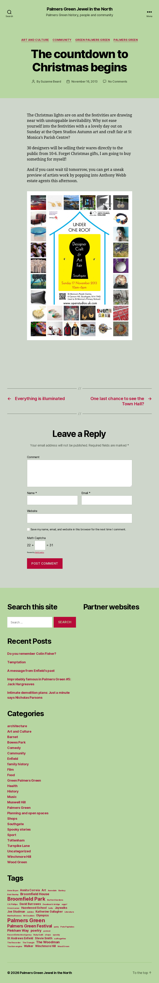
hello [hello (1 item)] (50, 908)
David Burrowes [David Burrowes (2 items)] (30, 904)
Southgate (15, 824)
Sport (11, 835)
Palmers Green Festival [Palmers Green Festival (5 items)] (29, 925)
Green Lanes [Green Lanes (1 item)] (13, 908)
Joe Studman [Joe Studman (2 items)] (16, 911)
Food (11, 775)
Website (32, 511)
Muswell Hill (16, 802)
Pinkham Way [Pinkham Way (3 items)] (18, 930)
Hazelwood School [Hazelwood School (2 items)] (34, 908)
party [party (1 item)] (56, 927)
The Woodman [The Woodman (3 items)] (48, 942)
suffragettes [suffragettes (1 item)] (60, 938)
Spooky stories (19, 829)
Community (62, 40)
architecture (17, 726)
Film (10, 769)
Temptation (16, 662)
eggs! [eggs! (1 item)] (64, 904)
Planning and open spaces (27, 813)
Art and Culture (35, 40)
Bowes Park (16, 742)
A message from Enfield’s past (31, 671)
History (13, 791)
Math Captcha (36, 538)
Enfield (12, 759)
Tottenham (16, 840)
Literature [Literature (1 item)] (69, 912)
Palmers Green (125, 40)
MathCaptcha (39, 552)
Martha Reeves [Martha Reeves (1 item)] (14, 916)
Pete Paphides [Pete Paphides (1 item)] (67, 927)
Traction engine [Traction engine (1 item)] (14, 946)
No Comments (117, 81)
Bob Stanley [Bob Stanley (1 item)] (12, 894)
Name (32, 493)
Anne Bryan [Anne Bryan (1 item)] (12, 890)
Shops (12, 818)
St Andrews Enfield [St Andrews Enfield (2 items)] (20, 938)
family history (18, 764)
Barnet (12, 737)
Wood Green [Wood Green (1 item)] (63, 946)
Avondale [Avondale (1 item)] (52, 890)
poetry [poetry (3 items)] (36, 930)
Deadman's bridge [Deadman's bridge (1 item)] (51, 904)
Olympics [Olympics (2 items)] (42, 915)
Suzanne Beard (51, 81)
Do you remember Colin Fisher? (31, 654)
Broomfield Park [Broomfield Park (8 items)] (26, 899)
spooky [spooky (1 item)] (56, 935)
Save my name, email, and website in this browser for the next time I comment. (78, 529)
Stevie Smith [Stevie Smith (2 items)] (43, 938)
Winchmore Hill (19, 857)
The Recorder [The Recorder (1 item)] (14, 942)
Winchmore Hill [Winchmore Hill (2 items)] (45, 946)
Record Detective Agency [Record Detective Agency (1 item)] (19, 935)
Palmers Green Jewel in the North (79, 9)
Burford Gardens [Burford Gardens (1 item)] (55, 900)
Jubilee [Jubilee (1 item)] (30, 912)
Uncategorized (19, 851)
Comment (33, 457)
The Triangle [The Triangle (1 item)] (28, 942)
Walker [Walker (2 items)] (28, 946)
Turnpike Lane (18, 846)
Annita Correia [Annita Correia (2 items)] (30, 890)
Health (12, 786)
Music (12, 797)
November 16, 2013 (84, 81)
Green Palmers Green (92, 40)
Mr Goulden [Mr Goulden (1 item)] (28, 916)
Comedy (14, 748)
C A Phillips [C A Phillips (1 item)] (12, 904)
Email (85, 493)
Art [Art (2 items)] (44, 890)
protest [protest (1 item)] (46, 931)
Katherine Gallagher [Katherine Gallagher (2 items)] (49, 911)
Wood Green (17, 862)
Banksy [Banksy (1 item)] (61, 890)
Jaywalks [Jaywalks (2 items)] (61, 908)
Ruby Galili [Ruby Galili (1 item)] (38, 935)
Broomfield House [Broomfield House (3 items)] (34, 894)
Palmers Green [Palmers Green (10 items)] (26, 920)
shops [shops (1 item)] (48, 935)
